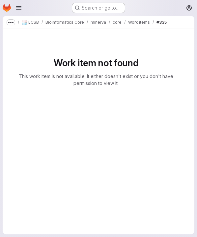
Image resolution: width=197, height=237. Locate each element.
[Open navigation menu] (19, 8)
